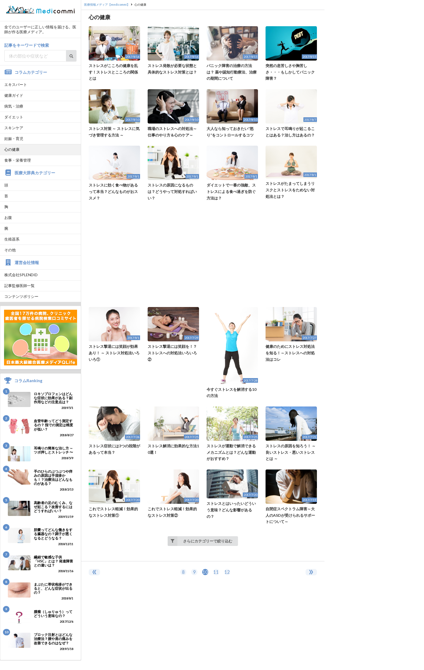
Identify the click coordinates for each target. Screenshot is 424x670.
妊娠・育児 (13, 138)
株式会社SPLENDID (21, 274)
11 (216, 572)
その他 (10, 250)
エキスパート (15, 84)
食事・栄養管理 (17, 160)
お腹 (8, 217)
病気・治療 (13, 106)
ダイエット (13, 117)
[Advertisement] (202, 254)
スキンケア (13, 127)
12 (227, 572)
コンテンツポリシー (21, 296)
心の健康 (11, 149)
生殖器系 (11, 239)
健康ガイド (13, 95)
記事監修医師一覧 (19, 285)
